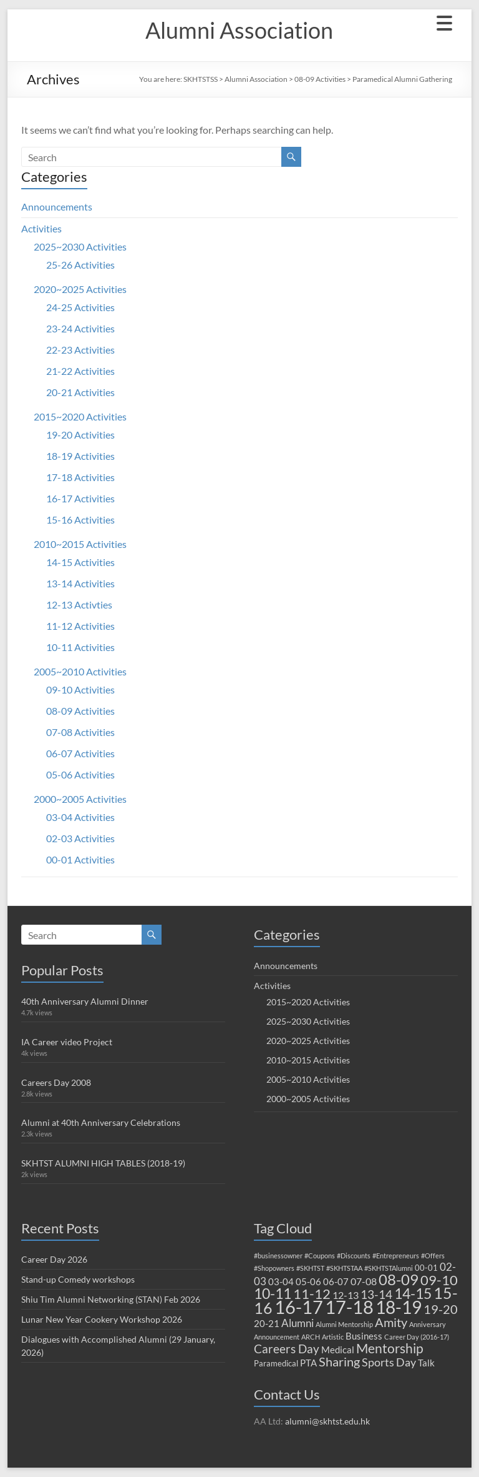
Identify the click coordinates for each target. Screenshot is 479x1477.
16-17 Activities (80, 498)
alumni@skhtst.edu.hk (327, 1421)
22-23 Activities (80, 350)
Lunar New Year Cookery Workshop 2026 (101, 1319)
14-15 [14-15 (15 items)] (413, 1293)
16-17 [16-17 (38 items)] (298, 1307)
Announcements (56, 206)
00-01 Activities (80, 859)
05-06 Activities (80, 774)
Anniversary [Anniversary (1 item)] (427, 1324)
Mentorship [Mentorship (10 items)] (389, 1348)
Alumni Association (239, 30)
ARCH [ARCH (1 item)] (310, 1337)
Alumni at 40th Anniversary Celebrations (100, 1122)
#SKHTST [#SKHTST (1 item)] (310, 1268)
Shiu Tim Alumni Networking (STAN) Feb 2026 (110, 1299)
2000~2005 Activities (80, 799)
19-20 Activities (80, 434)
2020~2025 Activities (80, 289)
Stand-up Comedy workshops (78, 1279)
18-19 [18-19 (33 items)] (398, 1307)
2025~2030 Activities (80, 246)
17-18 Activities (80, 477)
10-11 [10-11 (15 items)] (272, 1293)
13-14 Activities (80, 583)
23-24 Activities (80, 328)
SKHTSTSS (200, 79)
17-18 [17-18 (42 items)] (349, 1307)
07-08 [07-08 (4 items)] (364, 1281)
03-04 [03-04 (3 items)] (281, 1281)
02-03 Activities (80, 838)
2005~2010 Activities (80, 671)
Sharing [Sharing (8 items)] (339, 1361)
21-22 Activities (80, 371)
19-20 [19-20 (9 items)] (440, 1308)
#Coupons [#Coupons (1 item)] (319, 1255)
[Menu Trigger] (444, 21)
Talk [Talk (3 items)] (426, 1362)
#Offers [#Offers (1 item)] (433, 1255)
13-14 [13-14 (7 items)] (376, 1294)
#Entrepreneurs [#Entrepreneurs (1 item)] (395, 1255)
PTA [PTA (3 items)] (308, 1362)
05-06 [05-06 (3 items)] (308, 1281)
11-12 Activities (80, 626)
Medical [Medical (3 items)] (337, 1349)
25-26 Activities (80, 265)
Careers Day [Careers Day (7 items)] (286, 1348)
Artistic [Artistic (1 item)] (333, 1337)
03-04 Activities (80, 817)
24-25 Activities (80, 307)
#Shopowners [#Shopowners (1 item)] (274, 1268)
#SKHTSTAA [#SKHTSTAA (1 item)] (344, 1268)
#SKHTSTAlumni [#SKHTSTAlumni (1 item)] (388, 1268)
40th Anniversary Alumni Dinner (84, 1001)
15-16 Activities (80, 519)
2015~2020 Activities (80, 416)
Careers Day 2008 (56, 1082)
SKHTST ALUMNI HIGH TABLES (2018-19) (103, 1163)
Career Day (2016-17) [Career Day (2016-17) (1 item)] (416, 1337)
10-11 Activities (80, 647)
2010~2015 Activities (80, 544)
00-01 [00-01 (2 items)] (426, 1268)
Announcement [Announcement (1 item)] (276, 1337)
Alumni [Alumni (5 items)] (297, 1323)
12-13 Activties (79, 604)
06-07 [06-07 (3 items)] (336, 1281)
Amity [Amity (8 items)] (391, 1322)
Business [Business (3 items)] (364, 1335)
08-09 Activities (320, 79)
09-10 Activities (80, 689)
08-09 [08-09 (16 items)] (399, 1279)
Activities (41, 228)
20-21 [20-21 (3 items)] (266, 1323)
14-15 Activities (80, 562)
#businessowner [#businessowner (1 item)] (278, 1255)
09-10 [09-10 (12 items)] (439, 1279)
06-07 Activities (80, 753)
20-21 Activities (80, 392)
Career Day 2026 (54, 1259)
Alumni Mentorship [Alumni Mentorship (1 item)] (344, 1324)
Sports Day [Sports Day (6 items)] (389, 1362)
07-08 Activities (80, 732)
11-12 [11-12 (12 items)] (312, 1293)
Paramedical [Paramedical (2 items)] (276, 1363)
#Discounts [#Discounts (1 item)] (353, 1255)
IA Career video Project (66, 1042)
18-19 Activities (80, 456)
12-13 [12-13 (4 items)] (345, 1295)
